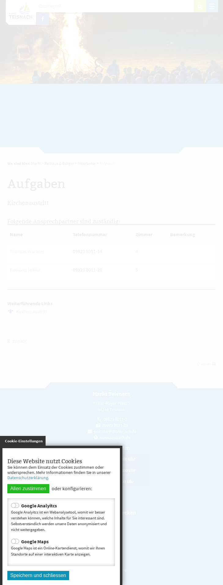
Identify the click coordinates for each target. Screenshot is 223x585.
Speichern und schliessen (38, 575)
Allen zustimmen (28, 488)
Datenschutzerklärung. (28, 477)
